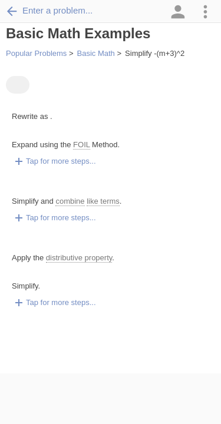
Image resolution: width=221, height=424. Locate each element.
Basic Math (96, 53)
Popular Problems (36, 53)
